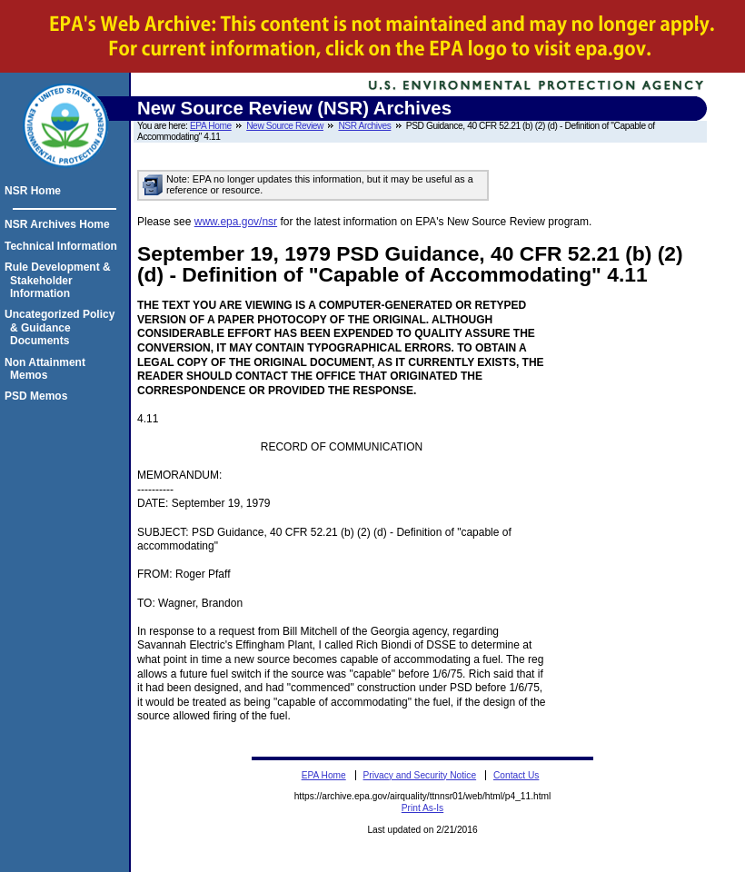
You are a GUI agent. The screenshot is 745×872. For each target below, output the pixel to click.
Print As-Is (422, 808)
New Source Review (284, 126)
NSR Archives (364, 126)
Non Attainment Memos (47, 369)
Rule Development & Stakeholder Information (60, 280)
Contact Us (516, 775)
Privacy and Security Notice (420, 775)
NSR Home (35, 190)
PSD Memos (38, 396)
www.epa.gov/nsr (235, 221)
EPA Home (211, 126)
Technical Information (63, 246)
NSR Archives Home (60, 224)
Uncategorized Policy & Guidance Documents (62, 327)
